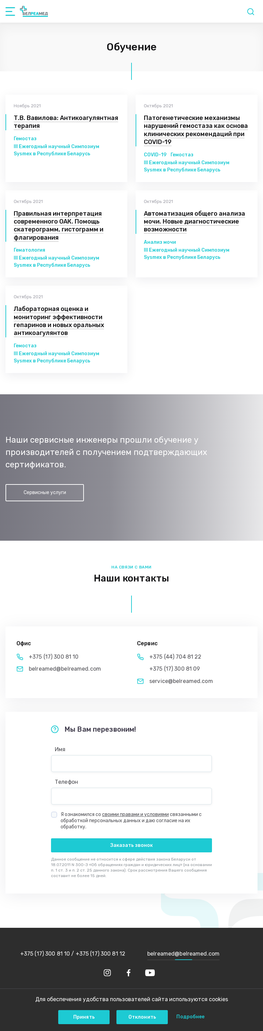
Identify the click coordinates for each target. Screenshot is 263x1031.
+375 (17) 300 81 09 (174, 669)
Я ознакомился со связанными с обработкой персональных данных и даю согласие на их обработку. (131, 821)
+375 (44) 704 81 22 (175, 657)
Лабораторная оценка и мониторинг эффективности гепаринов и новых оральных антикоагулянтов (59, 321)
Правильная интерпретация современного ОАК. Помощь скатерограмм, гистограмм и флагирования (58, 225)
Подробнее (190, 1017)
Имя (60, 749)
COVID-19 (155, 155)
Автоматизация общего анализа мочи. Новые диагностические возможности (194, 221)
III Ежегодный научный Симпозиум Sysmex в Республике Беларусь (56, 150)
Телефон (66, 782)
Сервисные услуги (45, 492)
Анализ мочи (160, 242)
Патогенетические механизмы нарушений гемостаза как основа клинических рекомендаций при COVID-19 (196, 130)
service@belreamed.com (181, 681)
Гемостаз (25, 139)
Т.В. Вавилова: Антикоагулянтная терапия (66, 122)
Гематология (29, 250)
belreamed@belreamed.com (65, 669)
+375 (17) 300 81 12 (100, 953)
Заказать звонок (131, 845)
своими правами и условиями (135, 814)
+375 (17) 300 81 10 (53, 657)
